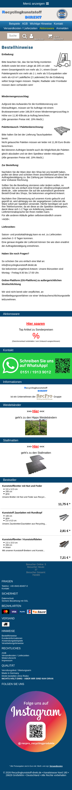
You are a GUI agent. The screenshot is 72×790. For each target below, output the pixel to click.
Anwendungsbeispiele (12, 640)
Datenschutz (8, 598)
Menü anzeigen (36, 3)
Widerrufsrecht (9, 658)
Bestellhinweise (9, 635)
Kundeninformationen (12, 638)
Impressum (7, 660)
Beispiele (14, 23)
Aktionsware (47, 28)
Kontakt (58, 23)
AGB (25, 23)
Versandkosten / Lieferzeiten (21, 28)
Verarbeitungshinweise (13, 643)
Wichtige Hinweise (41, 23)
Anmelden (62, 28)
